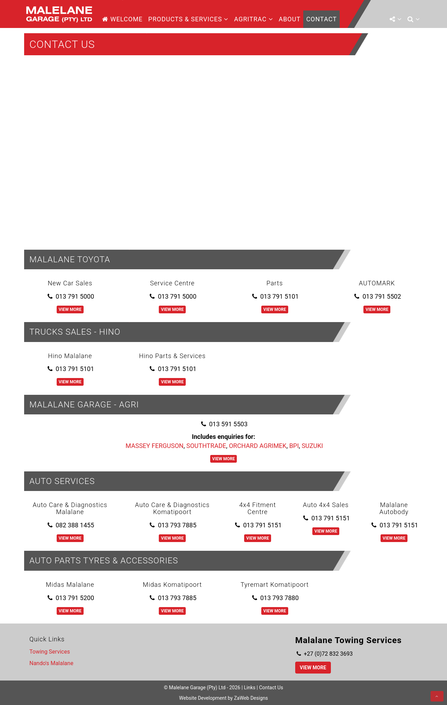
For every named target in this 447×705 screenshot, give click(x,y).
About (290, 19)
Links (249, 687)
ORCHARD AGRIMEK (257, 445)
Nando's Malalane (51, 663)
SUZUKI (312, 445)
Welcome (122, 19)
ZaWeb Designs (251, 698)
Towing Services (49, 651)
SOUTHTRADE (206, 445)
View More (70, 309)
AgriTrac (253, 19)
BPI (294, 445)
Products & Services (188, 19)
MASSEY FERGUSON (155, 445)
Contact (321, 19)
